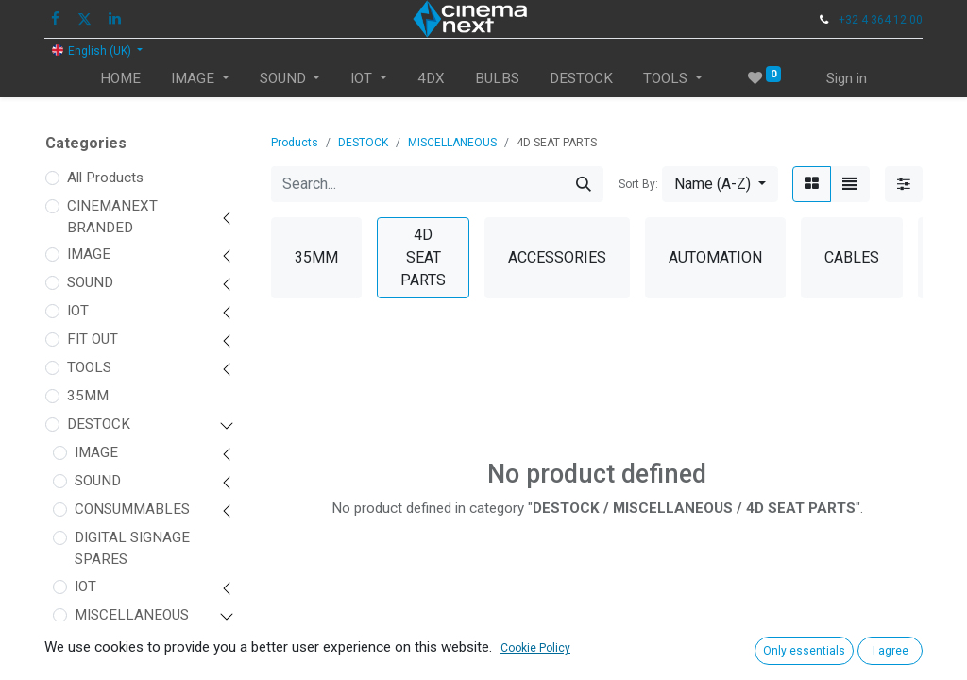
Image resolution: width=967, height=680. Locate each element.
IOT (78, 310)
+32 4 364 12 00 (881, 19)
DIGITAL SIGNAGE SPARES (132, 548)
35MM (88, 395)
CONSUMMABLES (132, 509)
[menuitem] (120, 78)
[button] (720, 184)
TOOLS (89, 367)
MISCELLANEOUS (132, 614)
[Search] (583, 184)
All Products (105, 177)
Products (294, 142)
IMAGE (88, 254)
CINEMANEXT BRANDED (112, 216)
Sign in (846, 78)
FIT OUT (92, 339)
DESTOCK (98, 424)
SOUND (90, 282)
